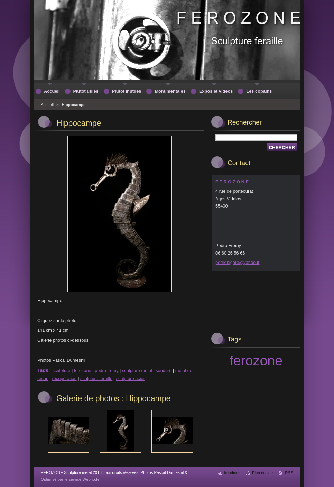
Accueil (47, 105)
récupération (64, 378)
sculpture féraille (96, 378)
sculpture (62, 370)
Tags (42, 370)
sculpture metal (137, 370)
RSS (289, 473)
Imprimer (232, 473)
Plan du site (262, 473)
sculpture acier (130, 378)
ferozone (82, 370)
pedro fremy (106, 370)
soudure (163, 370)
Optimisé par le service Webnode (70, 479)
